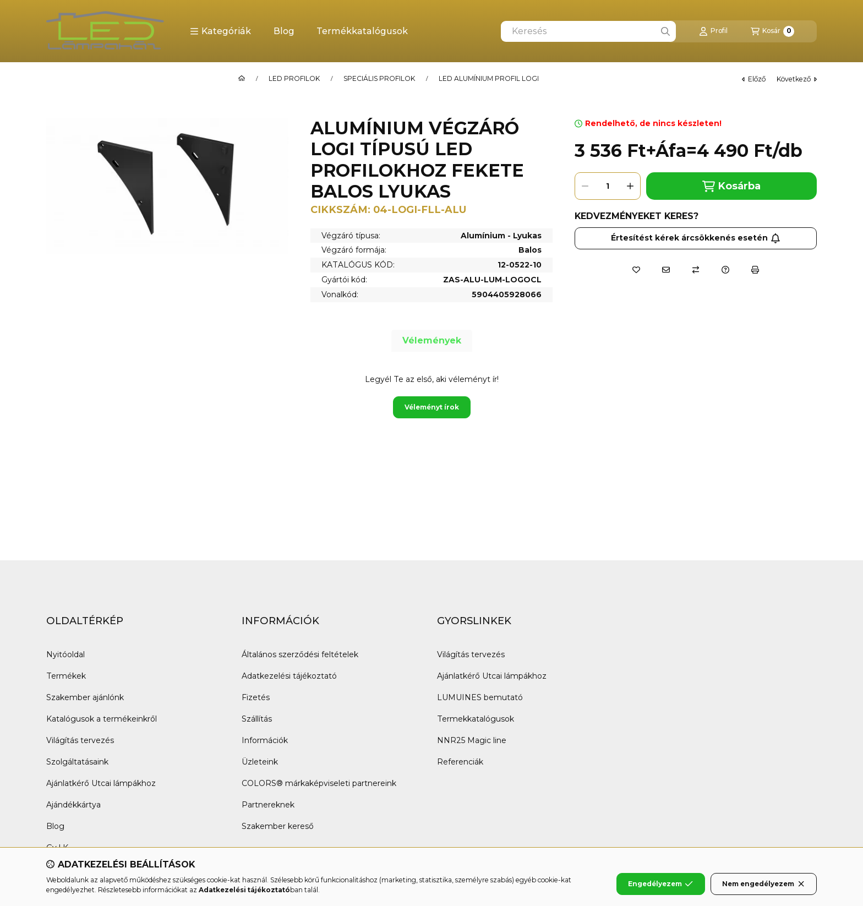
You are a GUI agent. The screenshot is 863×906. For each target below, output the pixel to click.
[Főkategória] (241, 79)
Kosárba (731, 186)
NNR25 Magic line (471, 740)
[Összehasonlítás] (695, 269)
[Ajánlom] (666, 269)
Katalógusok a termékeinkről (101, 719)
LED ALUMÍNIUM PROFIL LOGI (489, 79)
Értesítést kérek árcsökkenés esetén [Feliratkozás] (695, 238)
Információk (265, 740)
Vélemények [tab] (431, 340)
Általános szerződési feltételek (300, 654)
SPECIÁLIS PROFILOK (379, 79)
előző (754, 79)
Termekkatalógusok (475, 719)
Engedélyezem (660, 884)
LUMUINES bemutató (480, 697)
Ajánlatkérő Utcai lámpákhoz (101, 783)
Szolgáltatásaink (77, 762)
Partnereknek (268, 805)
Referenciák (460, 762)
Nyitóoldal (65, 654)
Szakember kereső (278, 826)
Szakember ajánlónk (85, 697)
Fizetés (256, 697)
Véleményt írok (432, 407)
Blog (284, 31)
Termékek (66, 676)
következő (797, 79)
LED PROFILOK (294, 79)
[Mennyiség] (607, 186)
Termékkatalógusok (362, 31)
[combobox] (588, 31)
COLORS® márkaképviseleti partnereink (319, 783)
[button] (220, 31)
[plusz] (630, 186)
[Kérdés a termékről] (725, 269)
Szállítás (257, 719)
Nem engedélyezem (763, 884)
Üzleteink (260, 762)
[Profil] (713, 31)
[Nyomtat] (755, 269)
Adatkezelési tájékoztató (289, 676)
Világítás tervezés (80, 740)
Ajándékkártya (73, 805)
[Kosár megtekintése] (772, 31)
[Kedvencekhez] (636, 269)
